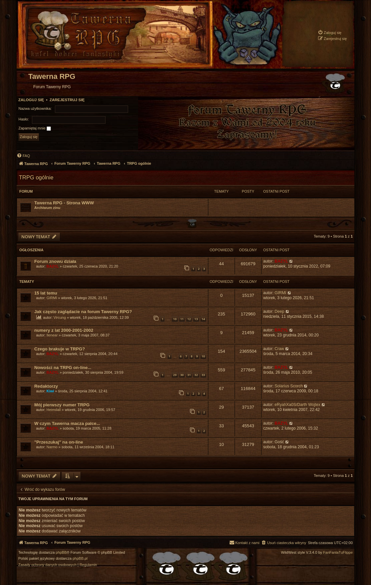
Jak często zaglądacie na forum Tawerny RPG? (83, 311)
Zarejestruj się (67, 100)
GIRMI (52, 298)
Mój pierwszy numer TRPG (62, 404)
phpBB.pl (80, 558)
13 (196, 319)
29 (174, 375)
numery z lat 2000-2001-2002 (63, 330)
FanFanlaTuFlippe (338, 552)
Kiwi (50, 391)
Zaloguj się (31, 100)
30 (182, 375)
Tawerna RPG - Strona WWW (64, 202)
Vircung (60, 317)
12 (189, 319)
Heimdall (54, 410)
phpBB (61, 552)
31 (189, 375)
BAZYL (53, 266)
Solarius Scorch (289, 386)
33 (203, 375)
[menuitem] (329, 32)
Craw (279, 348)
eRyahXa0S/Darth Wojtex (297, 404)
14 (203, 319)
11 (182, 319)
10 (174, 319)
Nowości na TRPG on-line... (62, 367)
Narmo (52, 447)
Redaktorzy (46, 386)
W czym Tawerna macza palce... (67, 423)
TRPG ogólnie (36, 177)
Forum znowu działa (55, 261)
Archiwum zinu (47, 208)
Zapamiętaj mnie (35, 128)
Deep (279, 311)
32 (196, 375)
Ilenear (52, 335)
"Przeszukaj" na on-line (58, 442)
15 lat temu (45, 293)
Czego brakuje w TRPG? (59, 348)
